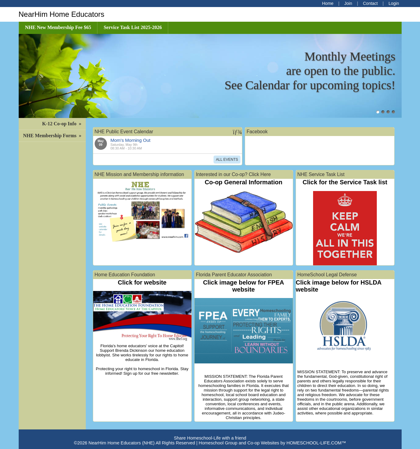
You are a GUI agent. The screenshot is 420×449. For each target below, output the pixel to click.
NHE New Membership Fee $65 (58, 27)
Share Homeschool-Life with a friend (210, 438)
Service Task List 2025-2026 (133, 27)
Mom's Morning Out (130, 140)
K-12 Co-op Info (62, 123)
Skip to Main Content (210, 433)
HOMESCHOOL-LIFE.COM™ (316, 442)
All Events (227, 159)
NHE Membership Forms (52, 135)
